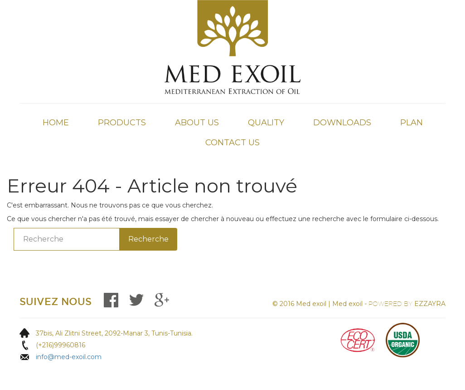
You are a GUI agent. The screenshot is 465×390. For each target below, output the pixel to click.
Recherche (148, 239)
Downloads (342, 123)
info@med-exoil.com (69, 357)
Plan (411, 123)
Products (122, 123)
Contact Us (232, 143)
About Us (197, 123)
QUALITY (266, 123)
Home (56, 123)
